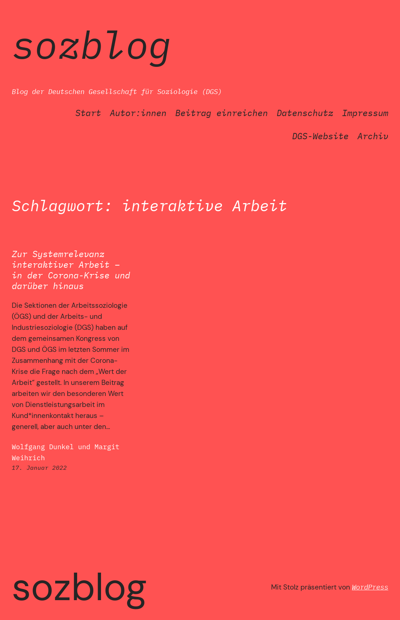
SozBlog (91, 44)
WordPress (370, 587)
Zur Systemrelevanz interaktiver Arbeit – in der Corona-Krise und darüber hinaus (71, 270)
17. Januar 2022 (39, 467)
